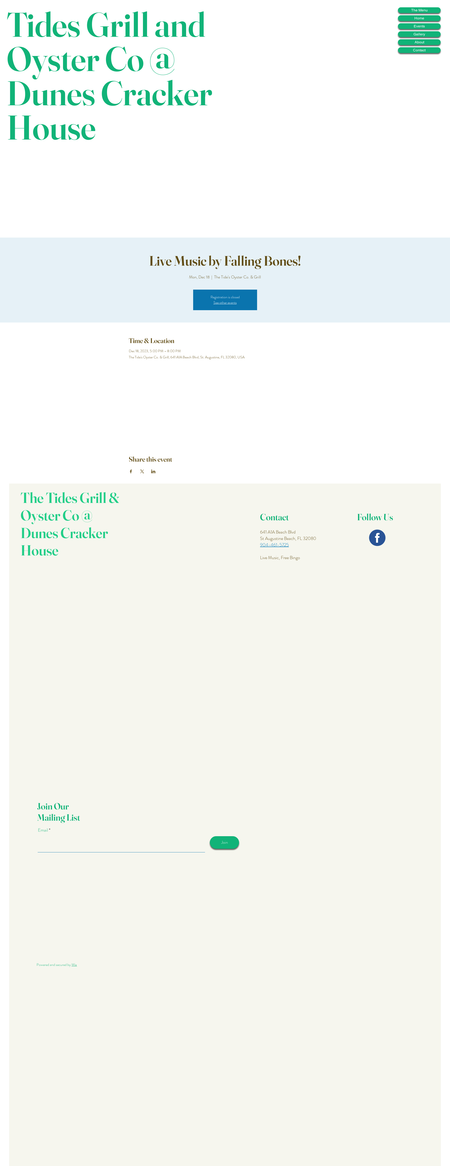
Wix (74, 964)
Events (419, 26)
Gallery (419, 34)
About (419, 42)
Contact (419, 50)
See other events (225, 302)
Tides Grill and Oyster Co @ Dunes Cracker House (109, 75)
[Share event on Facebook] (131, 471)
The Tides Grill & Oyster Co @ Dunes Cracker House (70, 524)
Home (419, 18)
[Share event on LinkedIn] (153, 471)
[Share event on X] (142, 471)
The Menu (419, 10)
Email (43, 830)
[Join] (224, 842)
